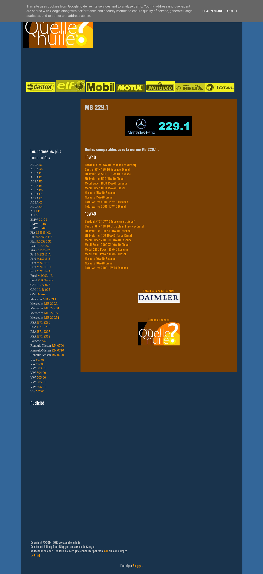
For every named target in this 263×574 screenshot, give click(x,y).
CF (38, 211)
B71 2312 (43, 336)
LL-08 (42, 228)
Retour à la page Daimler (159, 290)
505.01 (41, 382)
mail (105, 551)
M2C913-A (43, 254)
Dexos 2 (42, 294)
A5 (41, 169)
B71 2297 (43, 331)
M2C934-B (45, 275)
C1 (41, 194)
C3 (41, 202)
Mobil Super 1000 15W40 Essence (106, 183)
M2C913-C (43, 262)
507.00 (40, 391)
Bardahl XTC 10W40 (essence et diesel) (110, 221)
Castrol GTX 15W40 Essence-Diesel (107, 169)
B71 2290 (43, 322)
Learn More (213, 11)
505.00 (41, 377)
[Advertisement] (127, 63)
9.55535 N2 (44, 237)
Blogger (137, 565)
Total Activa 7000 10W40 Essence (106, 267)
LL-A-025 (43, 285)
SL (37, 215)
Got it (232, 11)
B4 (41, 185)
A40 (44, 341)
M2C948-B (45, 280)
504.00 (41, 372)
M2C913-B (43, 258)
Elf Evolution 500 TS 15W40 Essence (108, 173)
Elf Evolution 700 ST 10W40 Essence (108, 230)
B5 (41, 190)
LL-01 (43, 219)
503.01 (41, 368)
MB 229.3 (51, 303)
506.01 (41, 387)
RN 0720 (58, 355)
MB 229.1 (49, 299)
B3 (41, 181)
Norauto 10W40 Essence (100, 258)
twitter (34, 555)
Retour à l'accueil (159, 319)
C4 (41, 206)
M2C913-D (43, 267)
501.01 (40, 359)
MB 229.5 (51, 313)
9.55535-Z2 (43, 250)
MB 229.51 (51, 317)
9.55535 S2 (43, 246)
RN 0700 (58, 345)
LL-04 (42, 224)
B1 (41, 173)
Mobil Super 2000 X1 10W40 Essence (108, 239)
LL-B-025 (43, 289)
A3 (41, 164)
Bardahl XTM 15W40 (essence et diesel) (110, 164)
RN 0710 (58, 350)
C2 (41, 198)
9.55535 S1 (44, 241)
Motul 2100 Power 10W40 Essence (106, 249)
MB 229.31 (51, 308)
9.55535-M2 (43, 232)
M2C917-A (43, 271)
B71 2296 (43, 327)
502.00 (40, 363)
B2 (41, 177)
